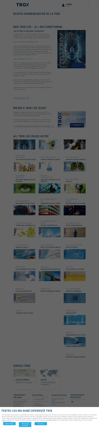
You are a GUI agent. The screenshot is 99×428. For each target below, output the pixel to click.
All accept (41, 423)
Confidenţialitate (6, 422)
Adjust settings (9, 423)
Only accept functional (25, 424)
